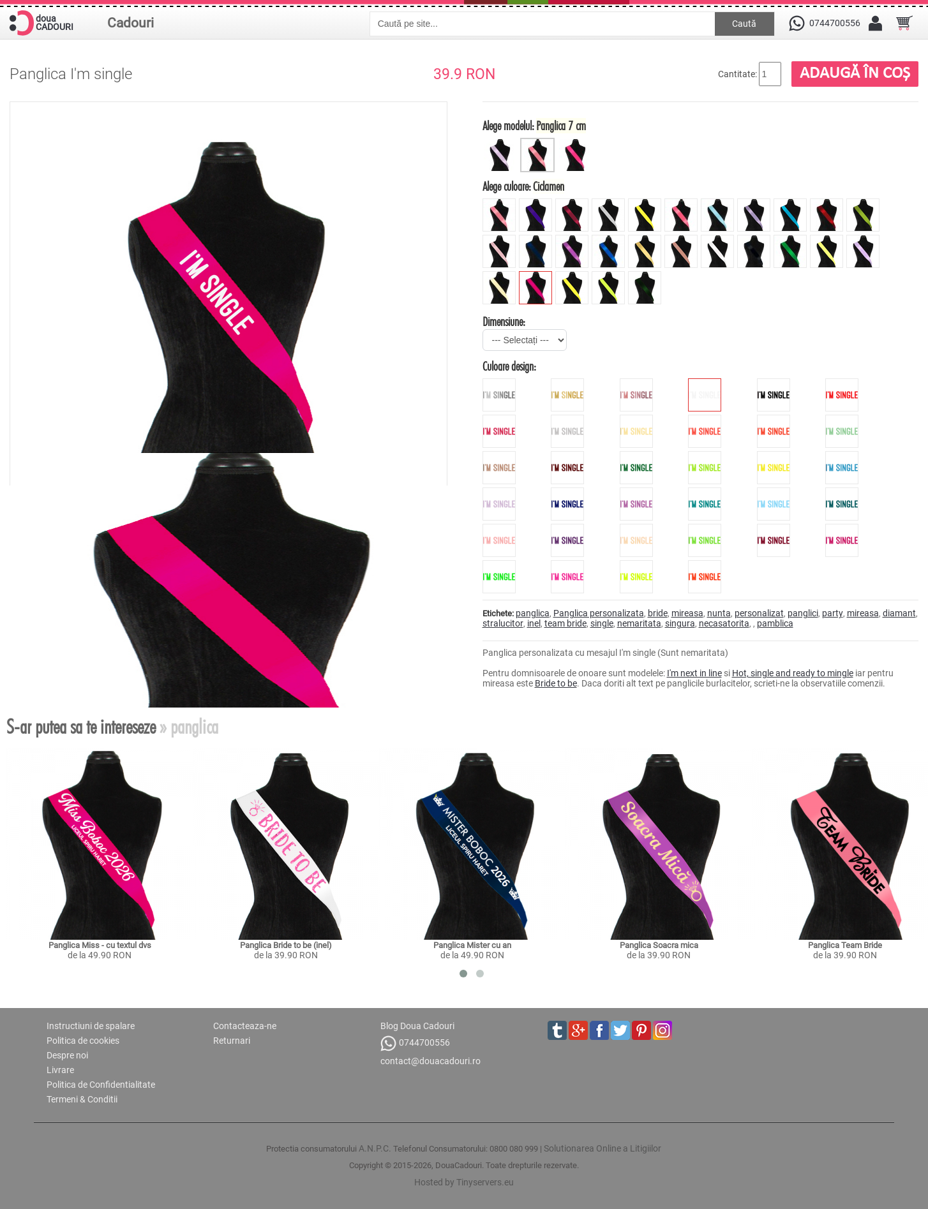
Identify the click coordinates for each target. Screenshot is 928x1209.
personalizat (759, 613)
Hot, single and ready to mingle (792, 673)
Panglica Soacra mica (659, 945)
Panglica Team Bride (845, 945)
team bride (565, 623)
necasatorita (724, 623)
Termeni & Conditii (82, 1099)
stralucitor (503, 623)
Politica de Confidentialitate (101, 1084)
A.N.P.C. (375, 1148)
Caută (744, 24)
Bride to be (556, 683)
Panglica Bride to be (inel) (286, 945)
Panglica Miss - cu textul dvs (100, 945)
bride (658, 613)
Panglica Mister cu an (472, 945)
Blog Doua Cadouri (417, 1026)
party (832, 613)
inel (534, 623)
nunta (719, 613)
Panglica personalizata (598, 613)
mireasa (687, 613)
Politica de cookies (83, 1040)
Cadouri (130, 23)
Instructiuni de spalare (91, 1026)
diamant (899, 613)
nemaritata (639, 623)
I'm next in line (694, 673)
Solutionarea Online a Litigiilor (602, 1148)
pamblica (775, 623)
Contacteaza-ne (244, 1026)
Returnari (231, 1040)
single (601, 623)
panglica (533, 613)
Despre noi (67, 1055)
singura (680, 623)
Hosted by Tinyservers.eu (464, 1182)
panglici (803, 613)
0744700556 (415, 1043)
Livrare (60, 1070)
